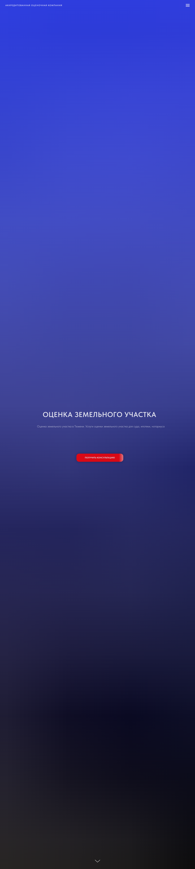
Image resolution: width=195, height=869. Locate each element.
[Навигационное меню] (188, 5)
